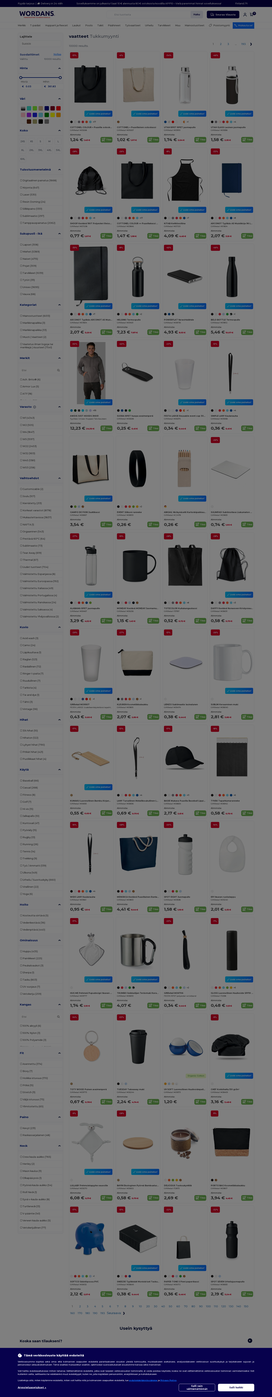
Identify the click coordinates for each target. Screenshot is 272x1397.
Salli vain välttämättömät (197, 1387)
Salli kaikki (236, 1387)
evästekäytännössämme (143, 1380)
